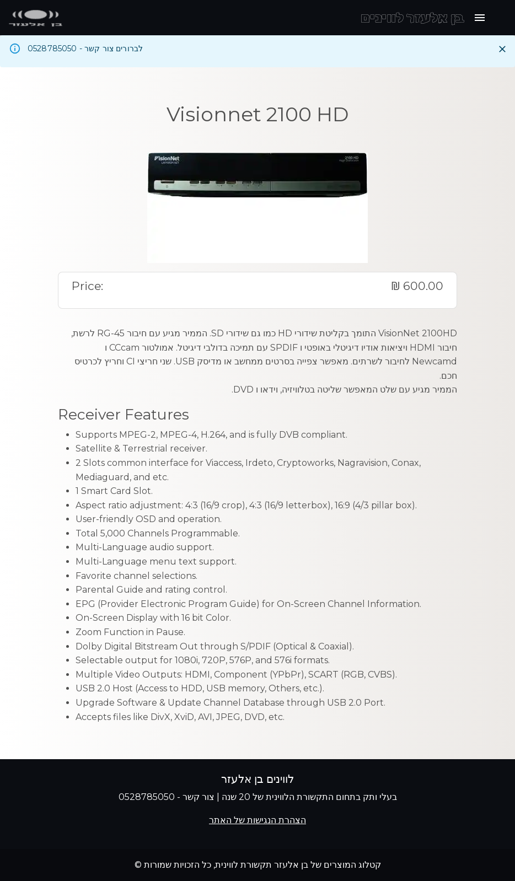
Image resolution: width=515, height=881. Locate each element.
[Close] (502, 49)
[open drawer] (479, 17)
